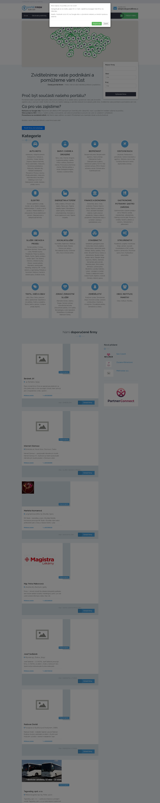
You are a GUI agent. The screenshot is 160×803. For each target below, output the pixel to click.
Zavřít (106, 23)
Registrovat (96, 23)
